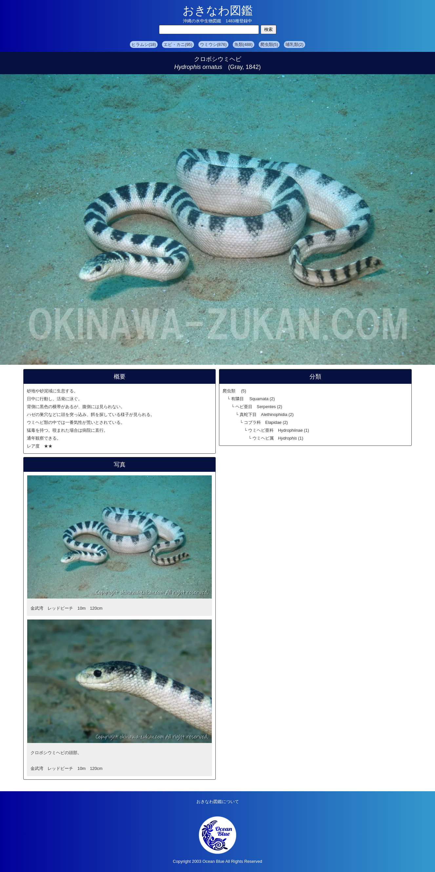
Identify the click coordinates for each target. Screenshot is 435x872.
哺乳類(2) (295, 44)
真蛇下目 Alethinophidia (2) (267, 414)
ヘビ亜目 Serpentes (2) (258, 406)
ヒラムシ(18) (143, 44)
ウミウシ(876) (213, 44)
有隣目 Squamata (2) (253, 398)
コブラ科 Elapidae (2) (266, 422)
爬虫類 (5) (234, 390)
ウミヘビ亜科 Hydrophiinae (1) (278, 430)
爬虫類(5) (269, 44)
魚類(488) (243, 44)
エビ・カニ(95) (178, 44)
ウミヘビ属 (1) (277, 438)
